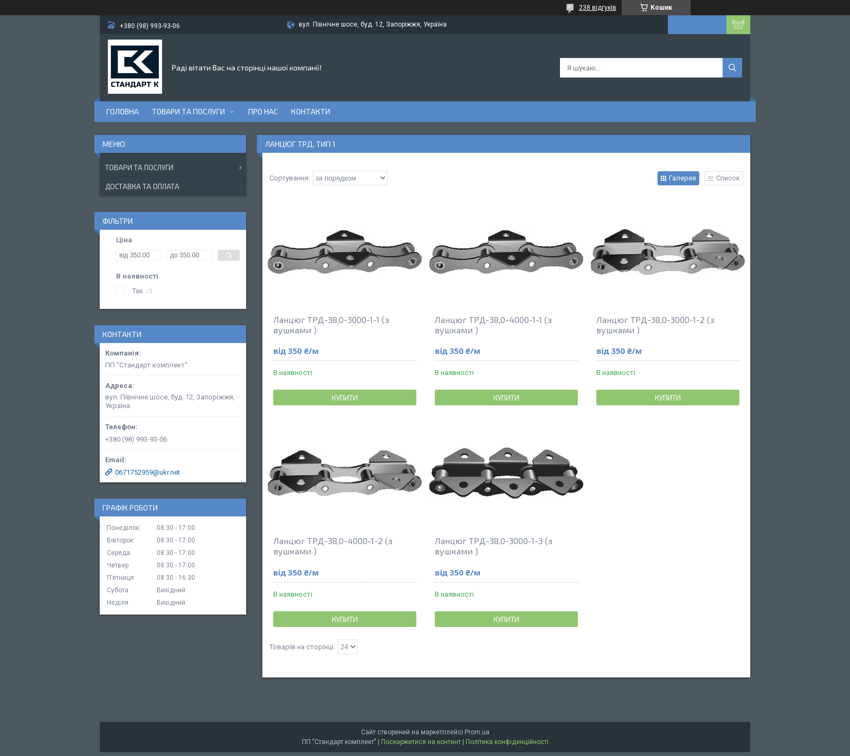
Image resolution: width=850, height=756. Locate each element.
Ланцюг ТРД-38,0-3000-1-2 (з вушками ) (655, 324)
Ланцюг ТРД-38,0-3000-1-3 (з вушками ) (493, 545)
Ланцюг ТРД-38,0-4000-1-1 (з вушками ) (493, 324)
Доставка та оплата (142, 186)
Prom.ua (477, 732)
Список (728, 178)
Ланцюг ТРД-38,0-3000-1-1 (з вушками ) (331, 324)
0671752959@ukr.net (147, 472)
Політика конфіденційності (507, 742)
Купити (345, 397)
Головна (122, 111)
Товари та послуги (188, 111)
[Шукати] (732, 67)
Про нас (263, 111)
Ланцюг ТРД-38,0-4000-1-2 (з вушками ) (332, 545)
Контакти (310, 111)
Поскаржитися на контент (421, 742)
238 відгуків (597, 7)
